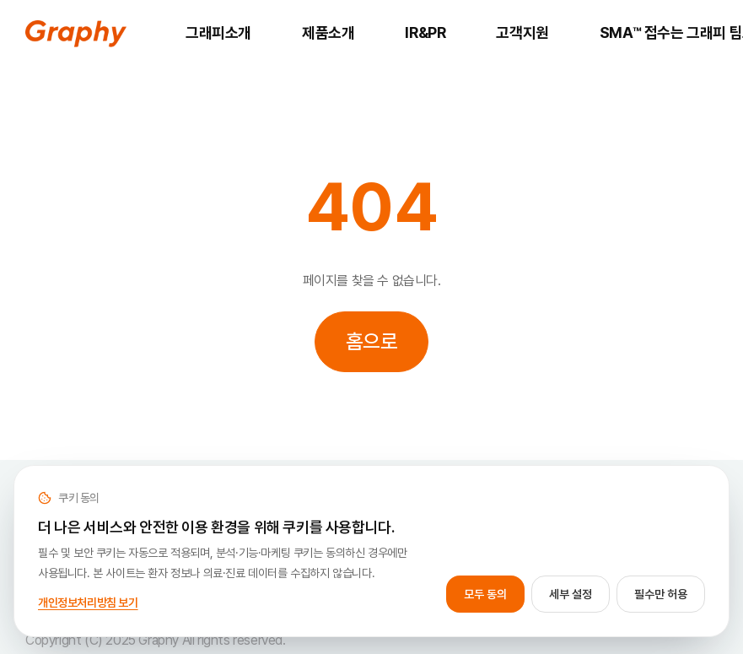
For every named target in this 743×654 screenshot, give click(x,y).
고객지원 (522, 32)
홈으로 (372, 341)
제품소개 (328, 32)
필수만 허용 (660, 594)
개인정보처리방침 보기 (88, 602)
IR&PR (425, 32)
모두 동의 (485, 594)
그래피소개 (218, 32)
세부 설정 (570, 594)
